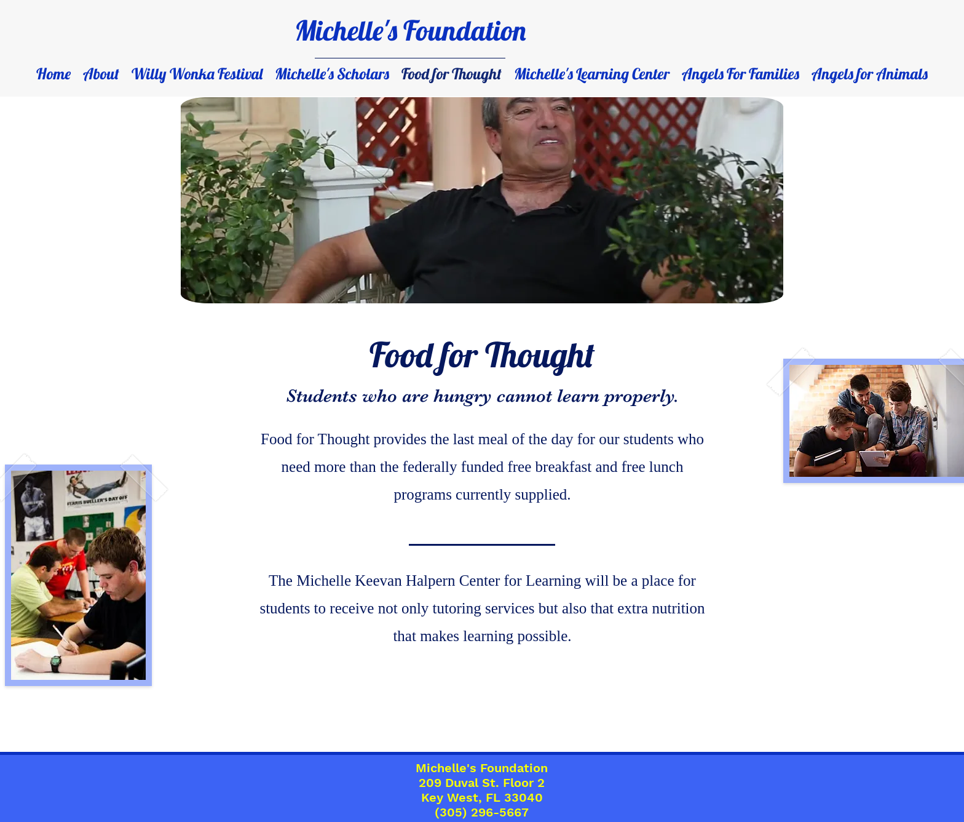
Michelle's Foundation (410, 30)
